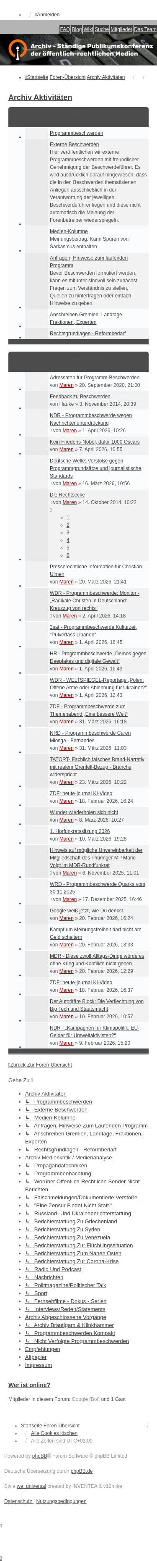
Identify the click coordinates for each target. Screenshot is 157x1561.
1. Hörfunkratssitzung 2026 (80, 831)
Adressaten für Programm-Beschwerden (94, 378)
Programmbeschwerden (76, 133)
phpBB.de (82, 1471)
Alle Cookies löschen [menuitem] (54, 1433)
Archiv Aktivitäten (40, 97)
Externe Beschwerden (74, 144)
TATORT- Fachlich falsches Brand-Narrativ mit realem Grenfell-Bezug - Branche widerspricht (97, 767)
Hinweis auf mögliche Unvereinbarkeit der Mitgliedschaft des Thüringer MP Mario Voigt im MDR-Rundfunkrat (96, 857)
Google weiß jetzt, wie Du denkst (86, 911)
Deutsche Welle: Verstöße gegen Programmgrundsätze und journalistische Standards (95, 468)
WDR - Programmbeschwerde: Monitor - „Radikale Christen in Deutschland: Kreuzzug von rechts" (94, 600)
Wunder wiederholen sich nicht (84, 812)
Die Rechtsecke (67, 495)
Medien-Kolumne (69, 231)
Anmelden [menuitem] (47, 15)
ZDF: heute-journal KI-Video (81, 793)
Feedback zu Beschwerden (80, 396)
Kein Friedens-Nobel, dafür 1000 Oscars (95, 442)
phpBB (39, 1456)
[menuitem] (18, 1501)
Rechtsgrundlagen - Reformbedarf (88, 333)
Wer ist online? (29, 1385)
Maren (66, 385)
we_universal (31, 1486)
